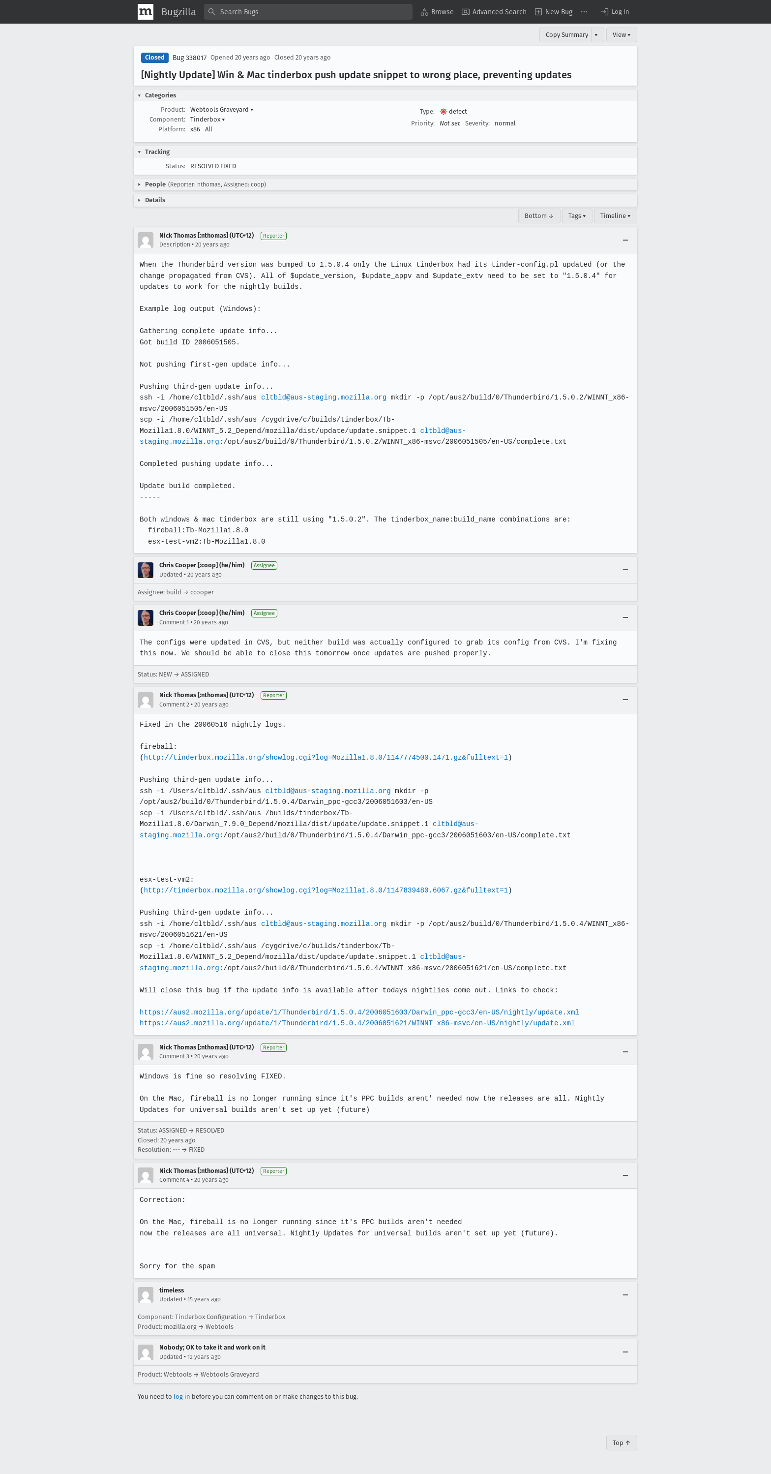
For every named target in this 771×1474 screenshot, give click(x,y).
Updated (170, 574)
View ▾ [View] (622, 34)
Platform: (171, 129)
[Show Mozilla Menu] (145, 12)
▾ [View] (596, 34)
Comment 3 (174, 1056)
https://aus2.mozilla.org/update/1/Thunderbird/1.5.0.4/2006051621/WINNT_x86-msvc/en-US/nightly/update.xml (354, 1023)
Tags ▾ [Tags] (577, 215)
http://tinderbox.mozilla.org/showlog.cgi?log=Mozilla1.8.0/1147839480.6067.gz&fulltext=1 (323, 890)
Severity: (477, 123)
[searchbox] (308, 12)
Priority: (423, 123)
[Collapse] (625, 240)
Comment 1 (174, 622)
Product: (173, 109)
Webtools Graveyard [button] (222, 109)
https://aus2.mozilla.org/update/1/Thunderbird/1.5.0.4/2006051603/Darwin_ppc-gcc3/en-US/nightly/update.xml (356, 1012)
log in (182, 1396)
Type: (427, 111)
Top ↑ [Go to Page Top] (622, 1442)
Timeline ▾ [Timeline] (615, 215)
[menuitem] (437, 12)
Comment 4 (174, 1179)
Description (174, 244)
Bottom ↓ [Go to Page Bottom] (539, 215)
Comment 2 (174, 704)
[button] (614, 12)
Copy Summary (567, 34)
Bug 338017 (190, 58)
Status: (175, 166)
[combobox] (308, 12)
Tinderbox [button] (207, 119)
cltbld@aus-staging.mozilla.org (321, 397)
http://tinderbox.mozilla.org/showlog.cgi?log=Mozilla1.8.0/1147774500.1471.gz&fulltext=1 (323, 757)
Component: (167, 119)
